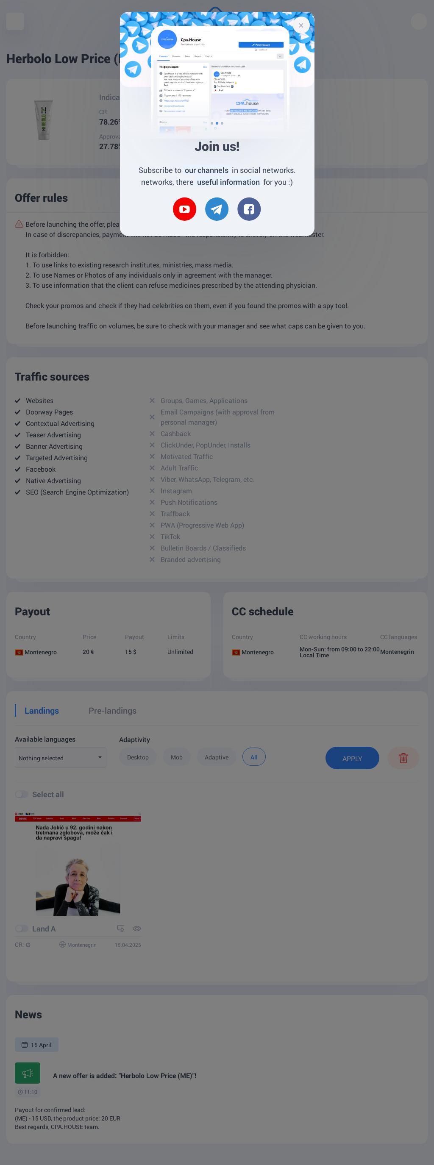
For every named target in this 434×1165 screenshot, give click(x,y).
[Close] (301, 25)
